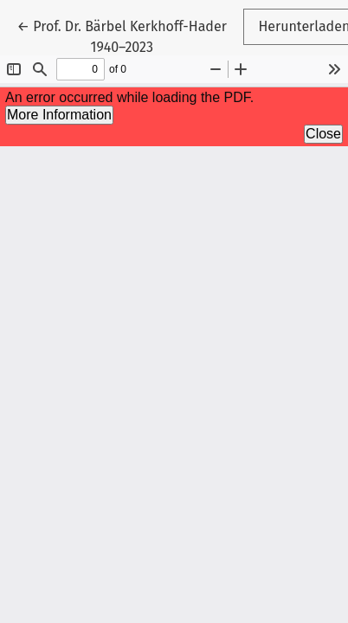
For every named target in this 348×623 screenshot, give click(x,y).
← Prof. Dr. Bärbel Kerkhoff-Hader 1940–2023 (122, 35)
